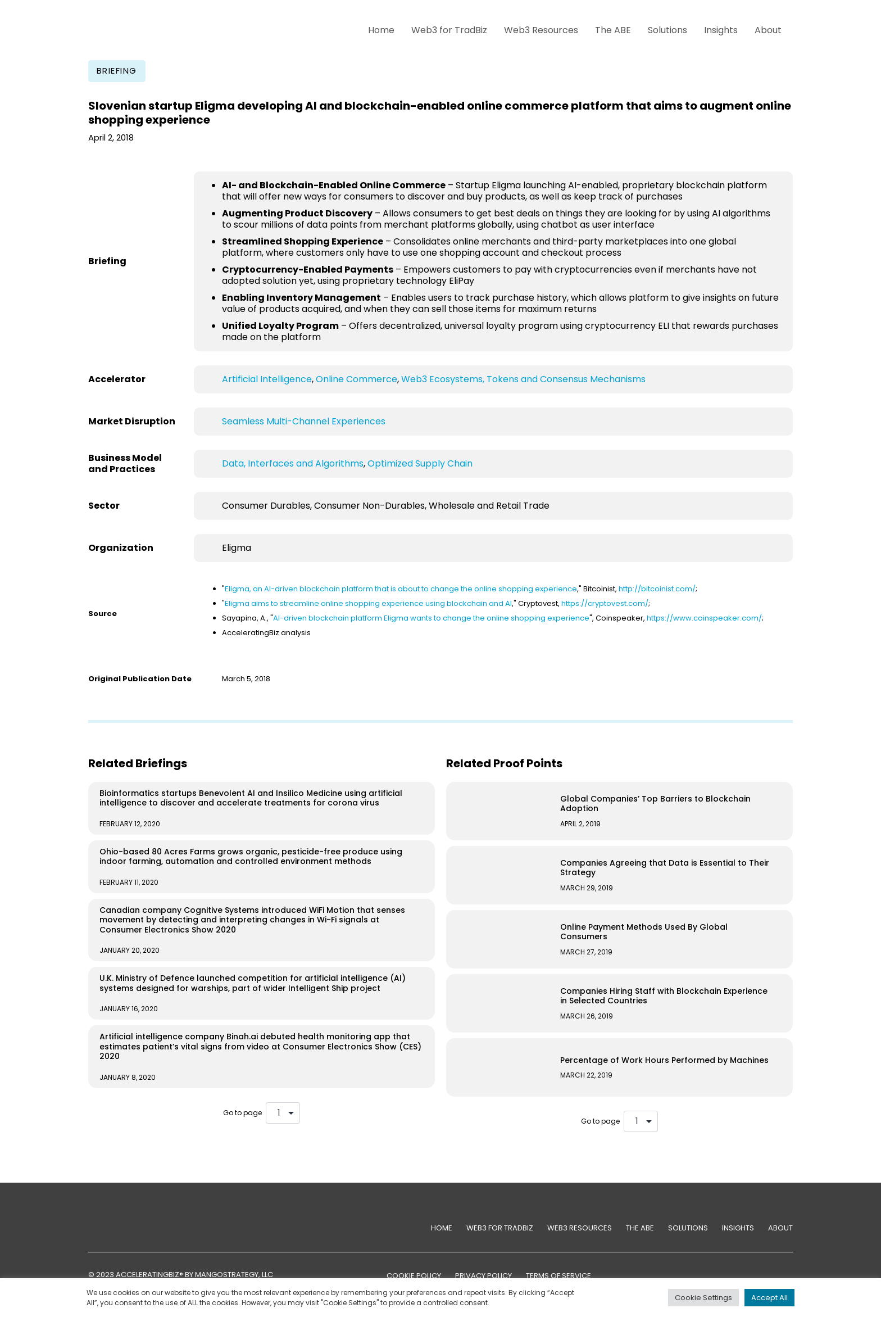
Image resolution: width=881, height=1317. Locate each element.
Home (381, 30)
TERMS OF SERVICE (558, 1275)
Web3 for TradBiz (449, 30)
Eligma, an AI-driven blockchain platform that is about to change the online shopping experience (401, 588)
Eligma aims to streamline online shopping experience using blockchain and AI (368, 603)
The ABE (613, 30)
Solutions (667, 30)
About (768, 30)
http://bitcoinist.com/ (657, 588)
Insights (721, 30)
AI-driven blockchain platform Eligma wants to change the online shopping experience (431, 618)
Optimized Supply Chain (420, 463)
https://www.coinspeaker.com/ (704, 618)
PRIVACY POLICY (483, 1275)
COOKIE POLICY (414, 1275)
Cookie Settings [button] (703, 1297)
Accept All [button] (769, 1297)
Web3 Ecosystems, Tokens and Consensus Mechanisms (523, 379)
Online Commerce (356, 379)
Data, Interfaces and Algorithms (293, 463)
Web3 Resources (541, 30)
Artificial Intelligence (267, 379)
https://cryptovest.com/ (604, 603)
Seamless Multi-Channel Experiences (303, 421)
